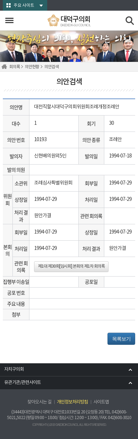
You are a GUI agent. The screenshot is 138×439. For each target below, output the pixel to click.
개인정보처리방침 (72, 402)
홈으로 (5, 66)
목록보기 (121, 339)
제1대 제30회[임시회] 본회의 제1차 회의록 (71, 266)
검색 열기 (130, 20)
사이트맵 (101, 402)
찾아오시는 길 (39, 402)
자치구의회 (14, 369)
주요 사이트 (23, 5)
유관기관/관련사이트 (22, 382)
